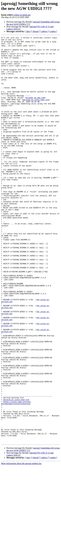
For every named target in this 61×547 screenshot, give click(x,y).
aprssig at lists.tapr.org (36, 112)
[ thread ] (36, 31)
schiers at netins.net (22, 15)
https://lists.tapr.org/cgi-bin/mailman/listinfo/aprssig (16, 476)
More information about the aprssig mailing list (21, 545)
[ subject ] (44, 31)
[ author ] (53, 31)
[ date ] (28, 31)
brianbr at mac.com (35, 110)
